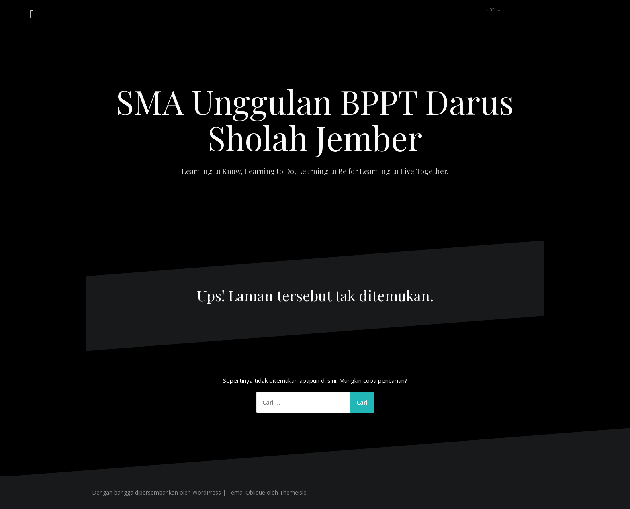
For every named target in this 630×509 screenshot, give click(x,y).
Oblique (255, 492)
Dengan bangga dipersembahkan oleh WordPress (156, 492)
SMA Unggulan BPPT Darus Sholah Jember (315, 119)
